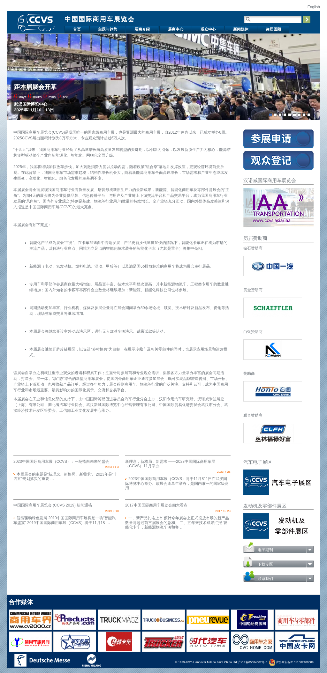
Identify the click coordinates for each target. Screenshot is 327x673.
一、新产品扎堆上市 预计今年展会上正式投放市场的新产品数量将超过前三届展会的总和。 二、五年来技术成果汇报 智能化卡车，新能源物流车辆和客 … (177, 522)
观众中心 (208, 29)
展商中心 (175, 29)
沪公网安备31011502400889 (291, 662)
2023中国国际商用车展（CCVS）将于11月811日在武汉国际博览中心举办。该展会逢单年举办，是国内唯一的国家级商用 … (177, 483)
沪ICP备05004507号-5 (252, 662)
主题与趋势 (107, 29)
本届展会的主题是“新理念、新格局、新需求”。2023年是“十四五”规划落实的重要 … (65, 476)
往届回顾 (273, 29)
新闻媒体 (240, 29)
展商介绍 (142, 29)
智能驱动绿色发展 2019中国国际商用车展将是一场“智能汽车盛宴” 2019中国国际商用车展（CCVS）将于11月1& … (64, 520)
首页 (77, 29)
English (313, 7)
